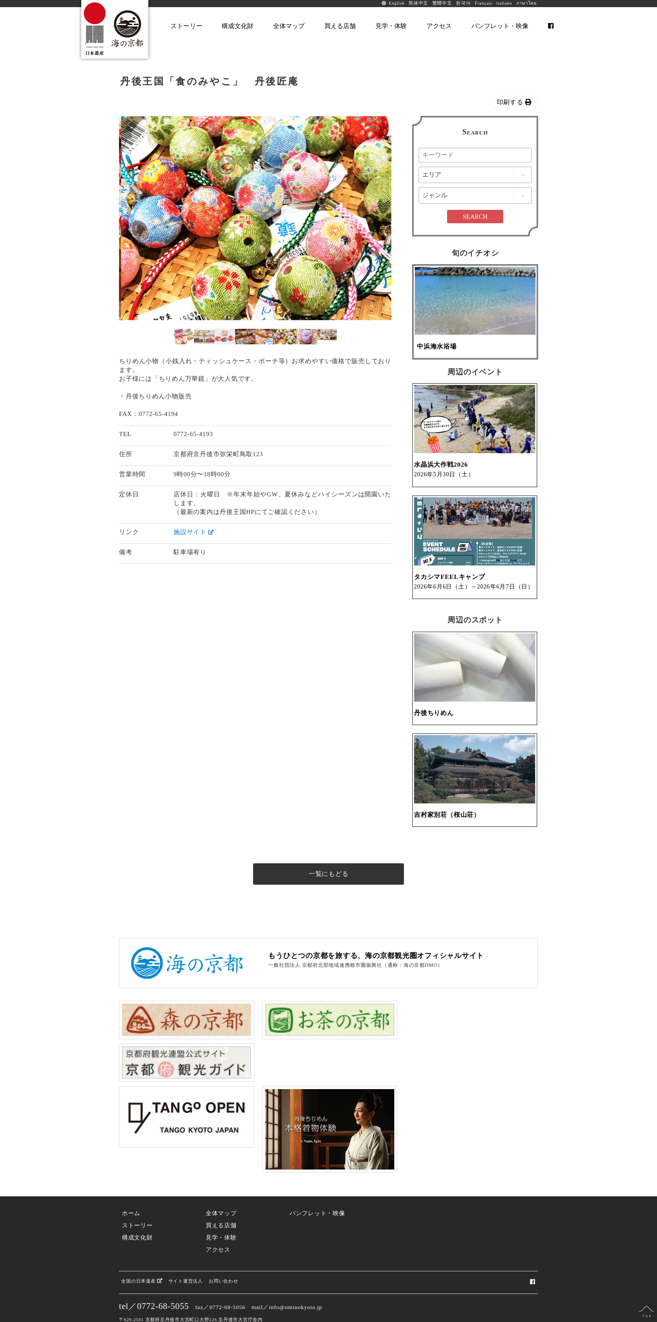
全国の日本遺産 (141, 1251)
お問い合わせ (223, 1251)
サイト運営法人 (185, 1251)
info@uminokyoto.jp (295, 1278)
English (396, 3)
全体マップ (221, 1184)
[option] (205, 218)
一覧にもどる (329, 888)
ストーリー (137, 1196)
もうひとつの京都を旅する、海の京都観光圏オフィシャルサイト (376, 970)
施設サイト (193, 532)
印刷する (514, 102)
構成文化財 (137, 1209)
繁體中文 (442, 3)
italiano (504, 3)
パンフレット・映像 (317, 1184)
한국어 (463, 3)
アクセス (218, 1221)
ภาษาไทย (526, 3)
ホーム (131, 1184)
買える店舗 (221, 1196)
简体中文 (418, 3)
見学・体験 (221, 1209)
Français (483, 3)
